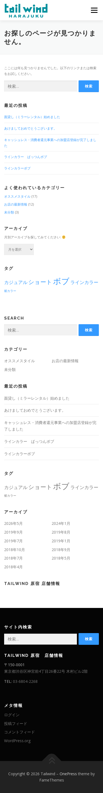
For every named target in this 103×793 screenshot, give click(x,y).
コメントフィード (19, 732)
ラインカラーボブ (17, 168)
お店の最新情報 (15, 204)
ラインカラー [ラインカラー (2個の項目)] (84, 282)
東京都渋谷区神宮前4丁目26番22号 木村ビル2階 (46, 671)
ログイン (12, 714)
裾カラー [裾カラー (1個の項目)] (10, 291)
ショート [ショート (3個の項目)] (40, 282)
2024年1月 (61, 523)
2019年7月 (13, 540)
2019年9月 (13, 532)
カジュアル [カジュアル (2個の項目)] (15, 282)
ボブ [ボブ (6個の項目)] (61, 281)
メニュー (94, 10)
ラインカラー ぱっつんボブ (25, 156)
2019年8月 (61, 532)
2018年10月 (14, 549)
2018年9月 (61, 549)
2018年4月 (13, 566)
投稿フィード (15, 723)
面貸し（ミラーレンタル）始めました (32, 117)
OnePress (68, 773)
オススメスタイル (17, 196)
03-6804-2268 (25, 681)
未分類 (9, 212)
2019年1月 (61, 540)
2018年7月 (13, 558)
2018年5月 (61, 558)
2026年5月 (13, 523)
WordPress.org (17, 740)
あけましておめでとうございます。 (30, 128)
